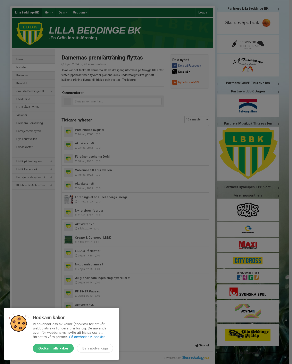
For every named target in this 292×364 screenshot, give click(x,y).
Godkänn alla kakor (53, 348)
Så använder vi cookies (87, 337)
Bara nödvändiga (95, 348)
